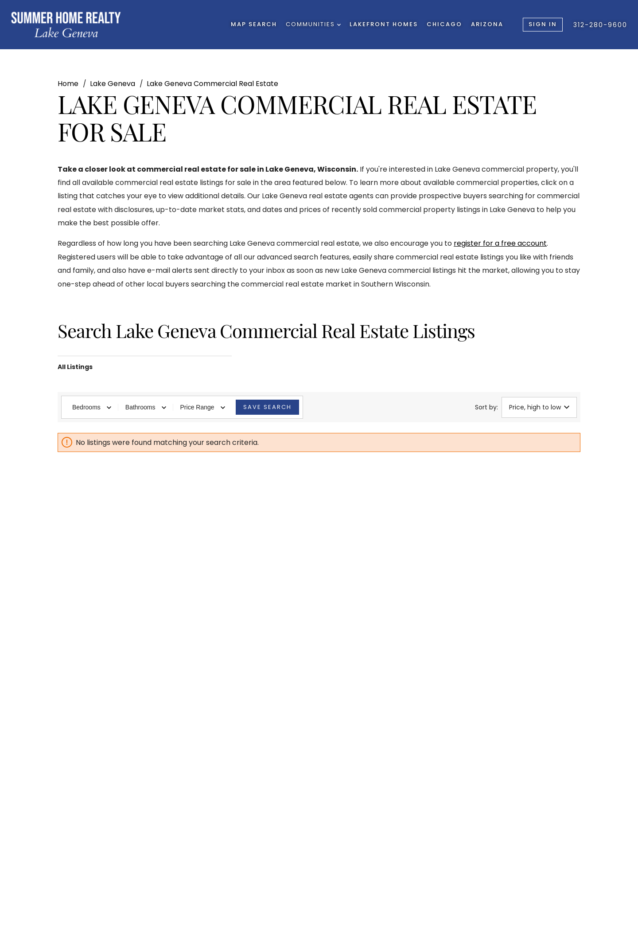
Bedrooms (91, 407)
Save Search (267, 407)
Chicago (444, 24)
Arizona (487, 24)
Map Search (254, 24)
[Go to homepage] (66, 25)
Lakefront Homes (384, 24)
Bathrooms (145, 407)
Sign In (543, 24)
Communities (313, 24)
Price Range (202, 407)
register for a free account (500, 243)
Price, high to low (539, 407)
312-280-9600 (600, 25)
